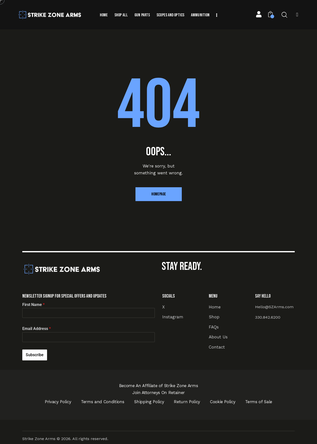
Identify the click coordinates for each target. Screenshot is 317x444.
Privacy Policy (58, 401)
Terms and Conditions (102, 401)
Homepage (158, 194)
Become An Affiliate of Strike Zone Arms (158, 385)
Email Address (36, 328)
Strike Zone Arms (38, 438)
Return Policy (187, 401)
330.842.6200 (267, 317)
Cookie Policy (223, 401)
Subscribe (35, 354)
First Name (33, 304)
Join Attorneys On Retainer (158, 392)
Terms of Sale (258, 401)
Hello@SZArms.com (274, 306)
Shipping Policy (149, 401)
